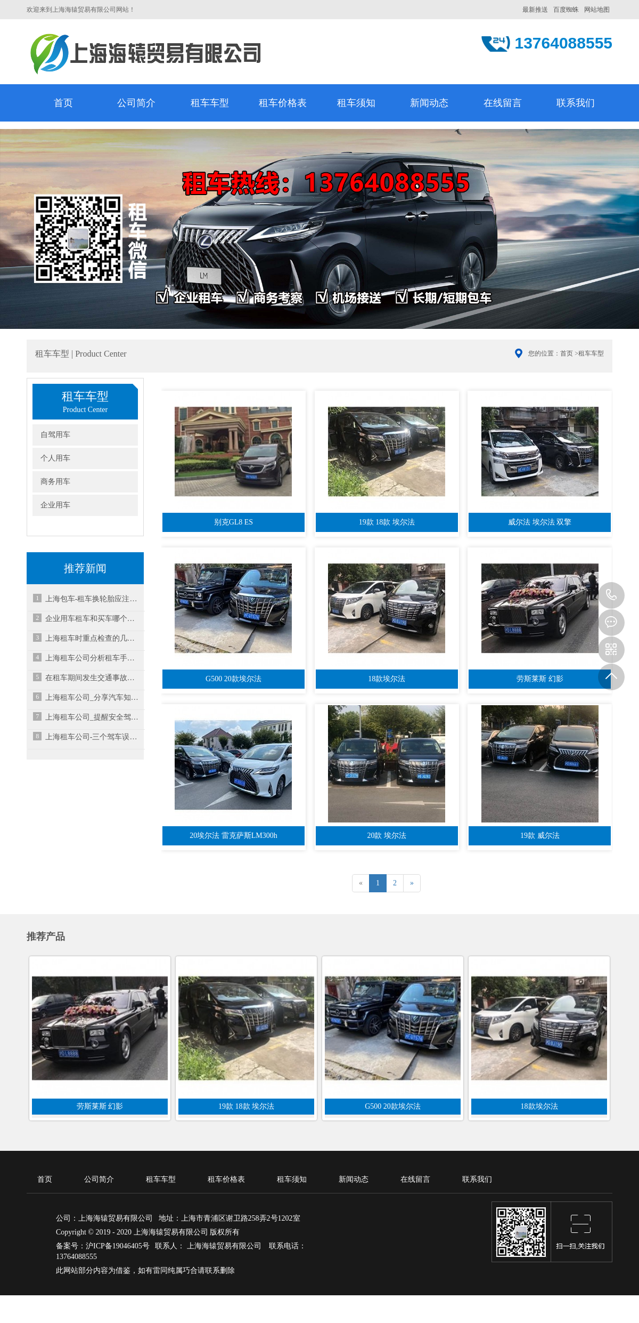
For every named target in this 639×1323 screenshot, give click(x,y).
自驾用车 (55, 435)
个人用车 (55, 458)
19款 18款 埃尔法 (387, 522)
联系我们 (575, 103)
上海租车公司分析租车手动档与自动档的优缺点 (93, 658)
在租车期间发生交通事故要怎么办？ (93, 678)
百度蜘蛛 (566, 9)
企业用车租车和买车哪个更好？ (93, 619)
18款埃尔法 (386, 679)
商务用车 (55, 482)
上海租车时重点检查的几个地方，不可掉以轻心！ (93, 638)
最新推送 (535, 9)
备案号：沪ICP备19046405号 (103, 1246)
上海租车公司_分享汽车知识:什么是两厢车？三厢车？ (93, 697)
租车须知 (356, 103)
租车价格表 (283, 103)
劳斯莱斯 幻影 (540, 679)
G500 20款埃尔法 (233, 679)
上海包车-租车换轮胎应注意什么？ (93, 599)
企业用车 (55, 505)
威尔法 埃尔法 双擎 (539, 522)
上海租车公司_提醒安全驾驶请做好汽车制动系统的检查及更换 (93, 717)
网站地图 (597, 9)
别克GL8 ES (233, 522)
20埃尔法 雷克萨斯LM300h (233, 836)
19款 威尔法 (540, 836)
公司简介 (136, 103)
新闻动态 (429, 103)
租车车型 (210, 103)
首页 (63, 103)
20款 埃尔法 (386, 836)
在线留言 (503, 103)
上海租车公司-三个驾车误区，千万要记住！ (93, 737)
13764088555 (611, 595)
